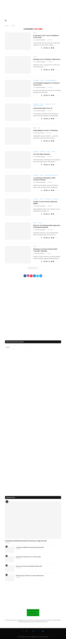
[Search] (60, 20)
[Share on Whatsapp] (49, 48)
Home (6, 25)
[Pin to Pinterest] (44, 48)
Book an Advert (33, 615)
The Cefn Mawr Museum (41, 154)
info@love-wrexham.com (24, 621)
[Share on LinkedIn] (46, 48)
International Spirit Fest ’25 (42, 108)
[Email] (42, 631)
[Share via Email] (53, 48)
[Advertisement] (33, 13)
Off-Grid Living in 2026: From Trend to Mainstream (30, 575)
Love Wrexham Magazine (40, 40)
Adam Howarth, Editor (39, 133)
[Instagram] (26, 631)
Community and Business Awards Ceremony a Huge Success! (26, 541)
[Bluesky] (39, 631)
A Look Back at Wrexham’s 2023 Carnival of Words (44, 179)
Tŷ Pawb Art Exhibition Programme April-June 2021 (30, 547)
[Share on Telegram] (51, 48)
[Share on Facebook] (41, 48)
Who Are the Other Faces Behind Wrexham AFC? (29, 566)
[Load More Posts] (33, 268)
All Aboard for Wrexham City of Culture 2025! (28, 557)
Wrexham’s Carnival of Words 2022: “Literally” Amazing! (45, 250)
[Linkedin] (33, 631)
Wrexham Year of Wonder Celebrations (46, 59)
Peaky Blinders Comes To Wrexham (45, 130)
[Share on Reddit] (48, 48)
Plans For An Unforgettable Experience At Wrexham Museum (46, 226)
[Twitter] (36, 631)
